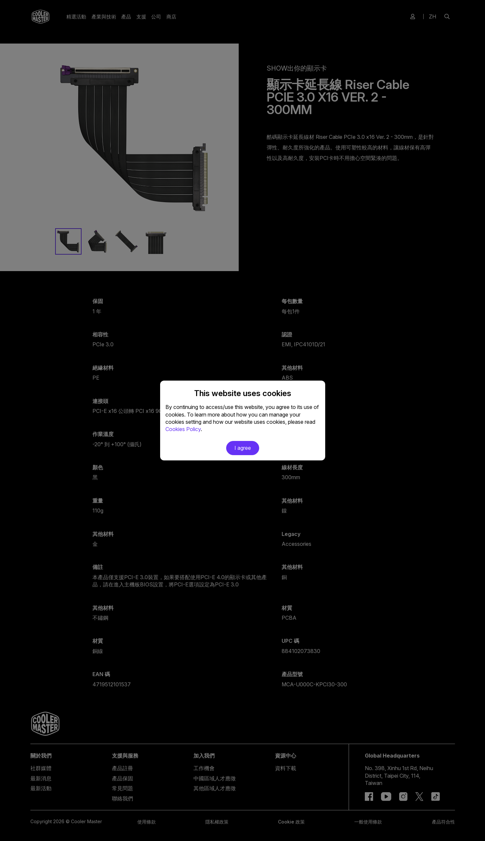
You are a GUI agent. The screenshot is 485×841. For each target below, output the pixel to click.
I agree (242, 448)
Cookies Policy (183, 429)
